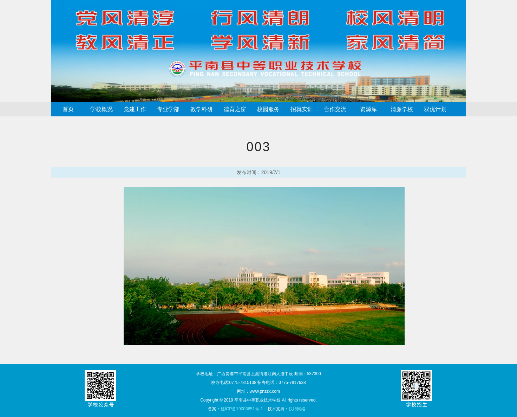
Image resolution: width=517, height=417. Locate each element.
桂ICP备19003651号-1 (242, 408)
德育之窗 (235, 109)
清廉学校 (402, 109)
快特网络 (297, 408)
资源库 (368, 109)
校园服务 (268, 109)
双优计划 (435, 109)
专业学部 (168, 109)
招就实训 (301, 109)
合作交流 (335, 109)
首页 (68, 109)
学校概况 (101, 109)
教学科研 (201, 109)
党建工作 (135, 109)
